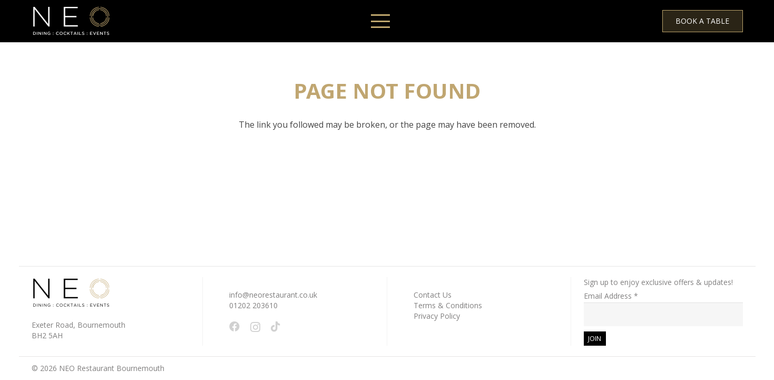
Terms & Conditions (448, 305)
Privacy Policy (437, 316)
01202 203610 (253, 305)
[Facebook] (234, 326)
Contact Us (433, 295)
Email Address (611, 296)
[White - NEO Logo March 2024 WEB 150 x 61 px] (71, 21)
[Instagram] (255, 327)
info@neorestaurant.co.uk (273, 295)
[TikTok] (275, 326)
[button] (380, 21)
